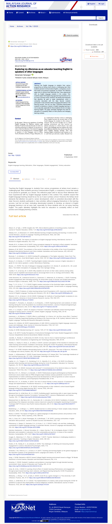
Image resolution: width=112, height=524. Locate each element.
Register (91, 4)
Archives (31, 13)
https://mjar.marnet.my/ (89, 511)
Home (10, 13)
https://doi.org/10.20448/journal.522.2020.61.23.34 (25, 466)
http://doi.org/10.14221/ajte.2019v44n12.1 (49, 230)
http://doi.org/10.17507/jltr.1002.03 (20, 236)
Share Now (94, 56)
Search (100, 18)
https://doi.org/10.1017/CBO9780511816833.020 (24, 358)
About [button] (42, 13)
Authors (26, 179)
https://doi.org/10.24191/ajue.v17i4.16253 (22, 327)
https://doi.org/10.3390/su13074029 (55, 246)
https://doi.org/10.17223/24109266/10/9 (21, 454)
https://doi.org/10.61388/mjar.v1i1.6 (21, 46)
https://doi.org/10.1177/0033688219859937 (23, 390)
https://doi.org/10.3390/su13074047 (43, 434)
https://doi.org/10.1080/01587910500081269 (39, 411)
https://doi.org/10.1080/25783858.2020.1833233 (44, 478)
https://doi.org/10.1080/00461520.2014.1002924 (24, 447)
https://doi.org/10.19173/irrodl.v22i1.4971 (62, 346)
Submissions (54, 13)
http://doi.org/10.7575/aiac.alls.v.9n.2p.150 (53, 351)
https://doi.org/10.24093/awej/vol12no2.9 (62, 258)
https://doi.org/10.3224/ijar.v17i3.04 (37, 484)
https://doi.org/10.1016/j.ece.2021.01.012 (36, 365)
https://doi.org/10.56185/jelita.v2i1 (62, 293)
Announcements (70, 13)
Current (20, 13)
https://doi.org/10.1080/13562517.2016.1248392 (24, 441)
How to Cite (38, 179)
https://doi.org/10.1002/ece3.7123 (28, 274)
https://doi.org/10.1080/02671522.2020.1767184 (55, 281)
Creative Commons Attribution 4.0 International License (65, 521)
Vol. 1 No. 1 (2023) (32, 26)
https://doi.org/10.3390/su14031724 (37, 473)
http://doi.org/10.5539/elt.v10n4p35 (20, 313)
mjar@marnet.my (85, 509)
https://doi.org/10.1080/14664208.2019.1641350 (34, 288)
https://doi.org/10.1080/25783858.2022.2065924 (46, 370)
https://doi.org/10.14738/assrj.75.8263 (21, 300)
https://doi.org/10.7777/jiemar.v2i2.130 (45, 307)
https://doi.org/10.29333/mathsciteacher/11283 (36, 397)
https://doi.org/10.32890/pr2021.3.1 (58, 383)
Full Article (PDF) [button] (14, 171)
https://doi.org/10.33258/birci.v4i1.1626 (21, 253)
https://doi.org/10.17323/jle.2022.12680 (27, 427)
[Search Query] (83, 18)
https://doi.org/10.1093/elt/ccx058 (60, 330)
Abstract (14, 178)
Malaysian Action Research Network (29, 517)
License (52, 179)
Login (101, 4)
